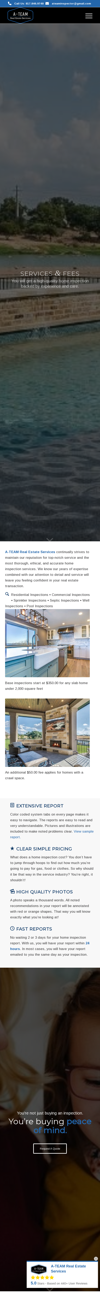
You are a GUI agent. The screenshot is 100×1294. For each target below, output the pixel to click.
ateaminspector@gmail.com (71, 3)
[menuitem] (86, 15)
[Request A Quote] (50, 1149)
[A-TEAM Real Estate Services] (42, 15)
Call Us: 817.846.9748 (29, 3)
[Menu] (86, 15)
